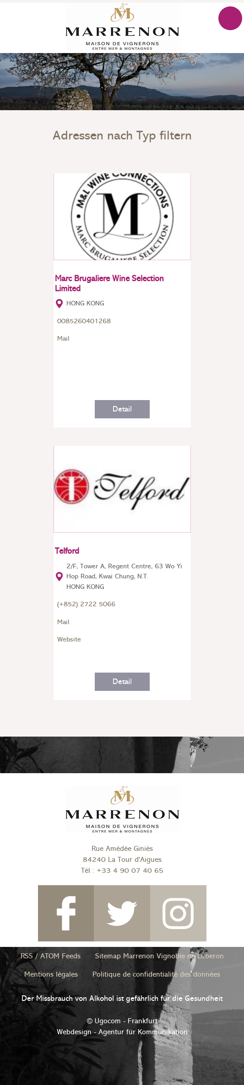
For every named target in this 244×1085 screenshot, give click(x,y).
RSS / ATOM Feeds (51, 956)
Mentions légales (51, 974)
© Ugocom (104, 1021)
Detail (122, 409)
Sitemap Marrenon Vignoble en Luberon (159, 956)
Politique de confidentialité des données (156, 974)
